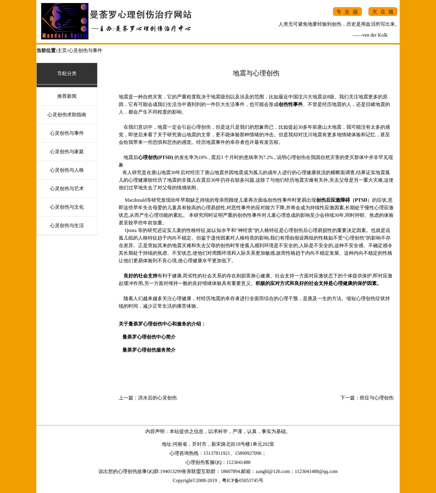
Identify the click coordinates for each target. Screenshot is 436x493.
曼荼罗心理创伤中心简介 (149, 336)
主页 (62, 50)
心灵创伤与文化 (67, 207)
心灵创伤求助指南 (67, 114)
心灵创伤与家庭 (67, 151)
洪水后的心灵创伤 (157, 397)
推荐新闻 (67, 96)
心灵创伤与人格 (67, 170)
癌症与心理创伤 (377, 397)
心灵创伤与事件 (67, 133)
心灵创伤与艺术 (67, 188)
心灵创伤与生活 (67, 225)
